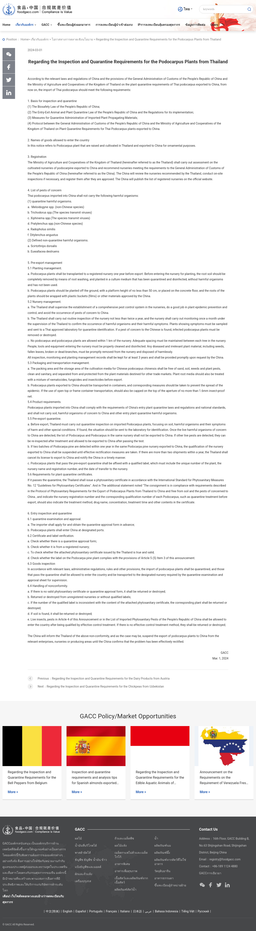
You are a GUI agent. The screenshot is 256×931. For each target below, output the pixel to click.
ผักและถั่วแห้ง (83, 874)
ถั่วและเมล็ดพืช (124, 838)
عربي (148, 911)
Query (214, 24)
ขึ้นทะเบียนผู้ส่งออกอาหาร (73, 24)
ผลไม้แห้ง (121, 845)
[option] (32, 763)
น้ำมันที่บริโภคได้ (86, 845)
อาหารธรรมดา (164, 878)
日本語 (137, 911)
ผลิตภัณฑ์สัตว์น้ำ (125, 889)
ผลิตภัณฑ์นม (162, 845)
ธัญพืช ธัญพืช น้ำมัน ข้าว (91, 859)
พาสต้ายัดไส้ (83, 852)
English (67, 911)
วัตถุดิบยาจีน (162, 871)
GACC (46, 24)
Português (95, 911)
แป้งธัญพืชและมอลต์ (88, 867)
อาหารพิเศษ (122, 864)
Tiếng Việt (188, 911)
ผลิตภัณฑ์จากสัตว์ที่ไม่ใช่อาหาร (170, 862)
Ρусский (203, 911)
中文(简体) (53, 911)
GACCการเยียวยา (210, 873)
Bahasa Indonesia (166, 911)
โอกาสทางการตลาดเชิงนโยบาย (72, 39)
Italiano (125, 911)
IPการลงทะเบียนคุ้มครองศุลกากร (159, 24)
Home (6, 24)
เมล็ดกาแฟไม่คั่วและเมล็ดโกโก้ (131, 854)
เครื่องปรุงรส (83, 881)
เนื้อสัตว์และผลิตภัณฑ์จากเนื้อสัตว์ (131, 880)
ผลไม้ (78, 838)
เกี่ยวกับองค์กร (25, 24)
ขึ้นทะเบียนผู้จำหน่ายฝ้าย (170, 885)
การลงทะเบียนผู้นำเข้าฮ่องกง (114, 24)
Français (111, 911)
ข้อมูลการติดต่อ (195, 24)
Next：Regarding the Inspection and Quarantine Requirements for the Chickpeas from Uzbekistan (101, 686)
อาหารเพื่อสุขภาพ (126, 871)
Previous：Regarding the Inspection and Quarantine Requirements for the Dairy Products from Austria (104, 678)
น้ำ (156, 838)
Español (81, 911)
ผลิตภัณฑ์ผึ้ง (162, 852)
